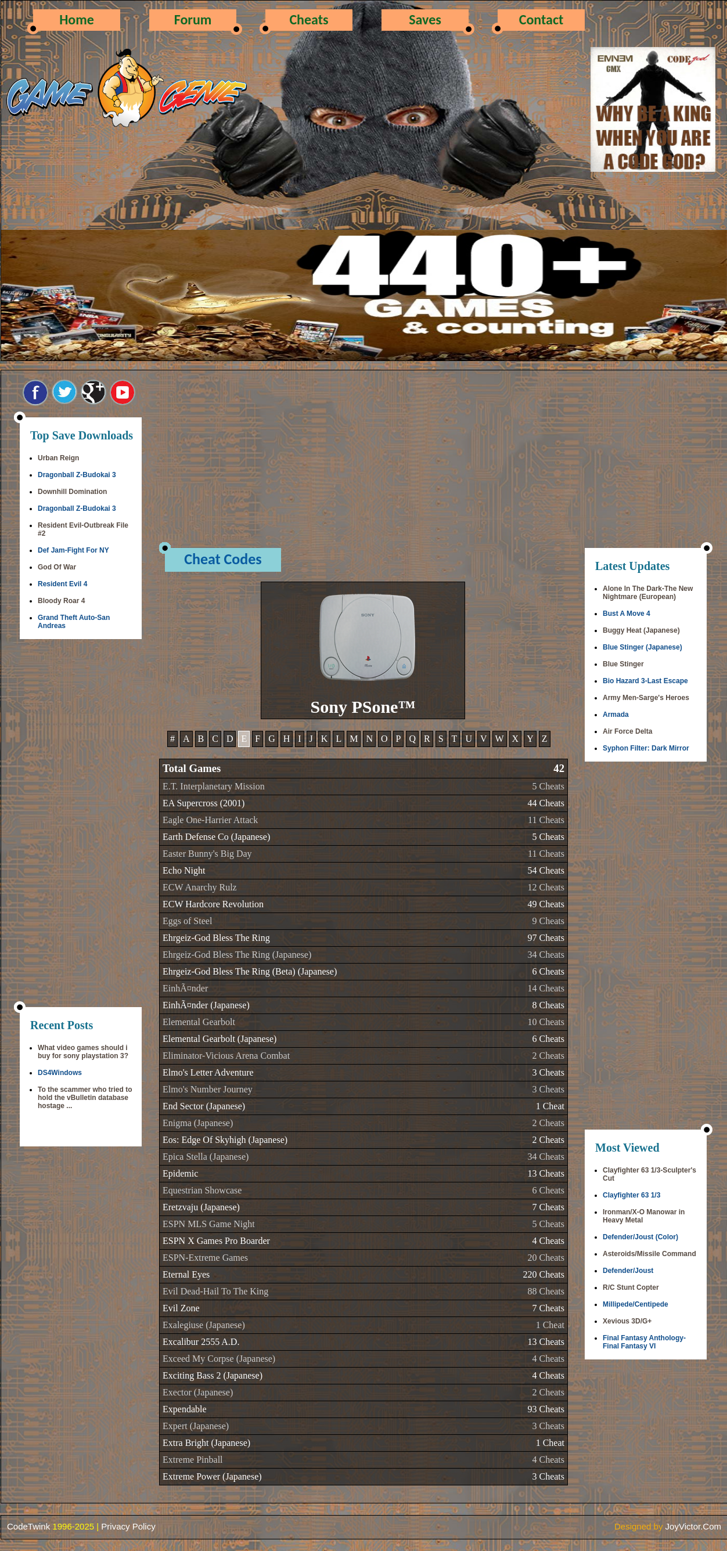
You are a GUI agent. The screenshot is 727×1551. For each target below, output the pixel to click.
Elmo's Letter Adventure (208, 1072)
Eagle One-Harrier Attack (210, 820)
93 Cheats (545, 1409)
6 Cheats (548, 971)
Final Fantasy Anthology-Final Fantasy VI (644, 1342)
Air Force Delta (627, 731)
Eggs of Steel (187, 921)
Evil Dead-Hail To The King (215, 1291)
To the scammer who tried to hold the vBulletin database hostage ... (85, 1097)
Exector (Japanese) (198, 1392)
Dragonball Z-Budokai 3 (77, 475)
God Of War (57, 567)
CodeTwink (28, 1526)
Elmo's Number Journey (208, 1089)
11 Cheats (546, 820)
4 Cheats (548, 1241)
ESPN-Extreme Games (205, 1258)
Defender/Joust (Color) (640, 1237)
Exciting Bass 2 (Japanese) (212, 1375)
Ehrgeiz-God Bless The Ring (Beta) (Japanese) (250, 971)
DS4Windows (60, 1073)
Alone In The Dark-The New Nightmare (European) (648, 593)
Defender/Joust (628, 1271)
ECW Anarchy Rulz (200, 887)
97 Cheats (545, 938)
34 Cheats (545, 955)
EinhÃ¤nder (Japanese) (206, 1005)
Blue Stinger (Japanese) (642, 647)
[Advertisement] (80, 824)
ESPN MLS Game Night (209, 1224)
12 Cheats (545, 887)
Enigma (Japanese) (198, 1123)
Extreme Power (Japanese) (212, 1476)
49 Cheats (545, 904)
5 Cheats (548, 786)
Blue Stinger (623, 664)
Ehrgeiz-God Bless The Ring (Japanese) (237, 955)
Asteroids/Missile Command (649, 1254)
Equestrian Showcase (202, 1190)
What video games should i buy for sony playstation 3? (83, 1052)
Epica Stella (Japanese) (206, 1157)
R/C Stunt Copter (631, 1287)
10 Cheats (545, 1022)
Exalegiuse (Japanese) (204, 1325)
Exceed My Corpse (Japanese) (219, 1359)
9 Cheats (548, 921)
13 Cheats (545, 1173)
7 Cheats (548, 1207)
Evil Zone (181, 1308)
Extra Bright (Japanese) (206, 1443)
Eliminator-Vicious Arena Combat (226, 1056)
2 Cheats (548, 1056)
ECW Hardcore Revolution (213, 904)
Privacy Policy (128, 1526)
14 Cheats (545, 988)
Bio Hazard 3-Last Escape (645, 681)
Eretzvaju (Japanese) (201, 1207)
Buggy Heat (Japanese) (641, 630)
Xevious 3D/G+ (627, 1321)
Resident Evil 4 (62, 584)
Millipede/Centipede (635, 1304)
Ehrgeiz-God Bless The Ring (216, 938)
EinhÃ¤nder (185, 988)
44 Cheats (545, 803)
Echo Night (184, 870)
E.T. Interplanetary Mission (214, 786)
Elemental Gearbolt (199, 1022)
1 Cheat (550, 1106)
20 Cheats (545, 1258)
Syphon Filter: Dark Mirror (646, 748)
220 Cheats (543, 1274)
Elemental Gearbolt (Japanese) (219, 1039)
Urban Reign (58, 458)
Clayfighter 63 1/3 (631, 1195)
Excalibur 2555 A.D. (201, 1342)
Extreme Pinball (193, 1460)
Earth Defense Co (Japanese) (216, 837)
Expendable (185, 1409)
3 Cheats (548, 1072)
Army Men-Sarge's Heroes (646, 698)
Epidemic (180, 1173)
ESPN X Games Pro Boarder (216, 1241)
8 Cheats (548, 1005)
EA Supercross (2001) (203, 803)
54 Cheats (545, 870)
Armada (616, 714)
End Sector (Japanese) (204, 1106)
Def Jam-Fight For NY (73, 550)
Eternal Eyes (186, 1274)
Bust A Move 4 (626, 613)
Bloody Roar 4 (61, 601)
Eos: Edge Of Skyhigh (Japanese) (225, 1140)
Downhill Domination (72, 492)
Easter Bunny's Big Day (207, 854)
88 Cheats (545, 1291)
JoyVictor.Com (693, 1526)
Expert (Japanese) (196, 1426)
